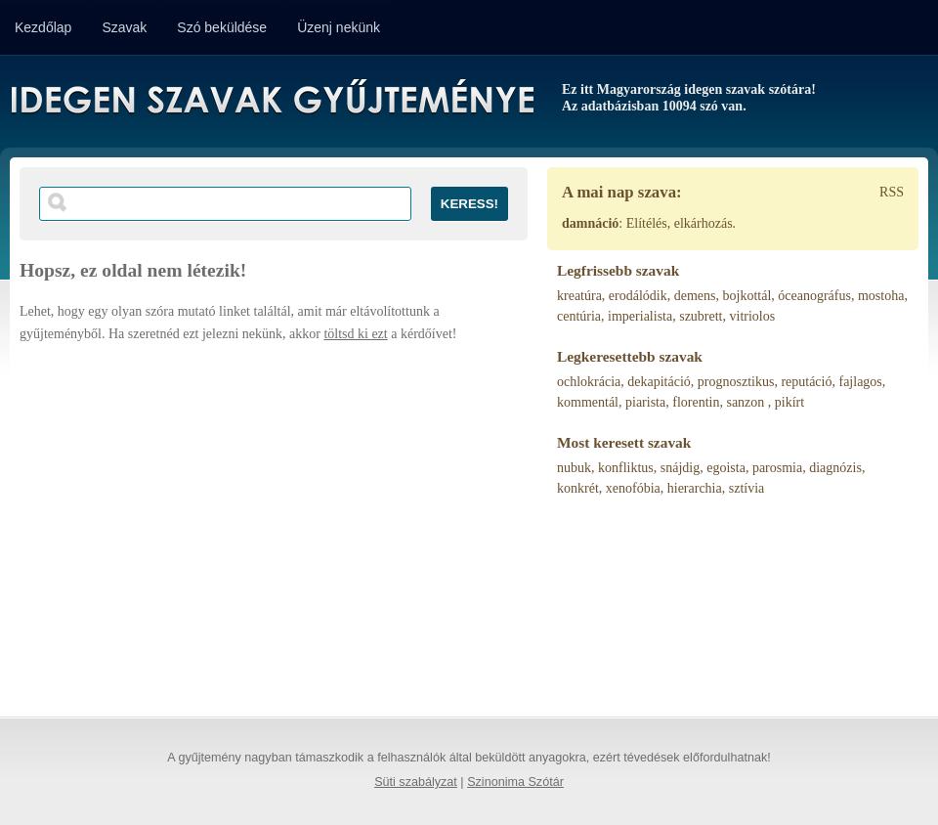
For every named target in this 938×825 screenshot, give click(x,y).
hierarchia (694, 488)
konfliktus (626, 467)
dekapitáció (659, 381)
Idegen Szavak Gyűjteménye (271, 99)
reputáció (806, 381)
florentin (695, 402)
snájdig (680, 467)
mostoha (881, 295)
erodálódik (638, 295)
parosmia (777, 467)
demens (695, 295)
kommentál (587, 402)
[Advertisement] (273, 521)
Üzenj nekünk (338, 27)
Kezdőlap (43, 27)
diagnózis (835, 467)
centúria (579, 316)
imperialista (640, 316)
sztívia (747, 488)
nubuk (574, 467)
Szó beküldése (222, 27)
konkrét (578, 488)
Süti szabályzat (415, 782)
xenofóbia (633, 488)
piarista (645, 402)
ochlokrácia (588, 381)
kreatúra (579, 295)
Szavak (124, 27)
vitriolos (753, 316)
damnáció (590, 223)
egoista (726, 467)
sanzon (746, 402)
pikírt (789, 402)
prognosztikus (736, 381)
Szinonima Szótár (515, 782)
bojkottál (747, 295)
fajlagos (859, 381)
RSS (891, 192)
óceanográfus (814, 295)
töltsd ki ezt (355, 333)
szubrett (700, 316)
